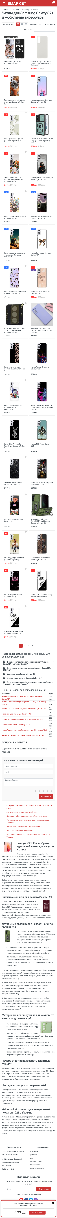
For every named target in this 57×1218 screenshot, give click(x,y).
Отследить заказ (36, 1161)
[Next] (40, 646)
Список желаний (35, 1165)
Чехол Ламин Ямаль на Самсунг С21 (16, 725)
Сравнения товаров (37, 1168)
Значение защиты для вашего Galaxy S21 (22, 812)
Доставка (33, 1155)
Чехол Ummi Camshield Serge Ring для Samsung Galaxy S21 (24, 708)
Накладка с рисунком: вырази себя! (20, 830)
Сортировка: (28, 30)
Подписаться (44, 1189)
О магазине (34, 1151)
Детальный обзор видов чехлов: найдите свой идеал (27, 816)
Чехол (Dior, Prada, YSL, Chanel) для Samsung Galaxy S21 (23, 735)
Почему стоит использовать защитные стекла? (25, 826)
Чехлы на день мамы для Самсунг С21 (17, 714)
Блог (31, 1158)
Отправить (46, 796)
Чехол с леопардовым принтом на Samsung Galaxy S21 (23, 719)
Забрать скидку (37, 1212)
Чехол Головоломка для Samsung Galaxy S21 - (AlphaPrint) (24, 730)
